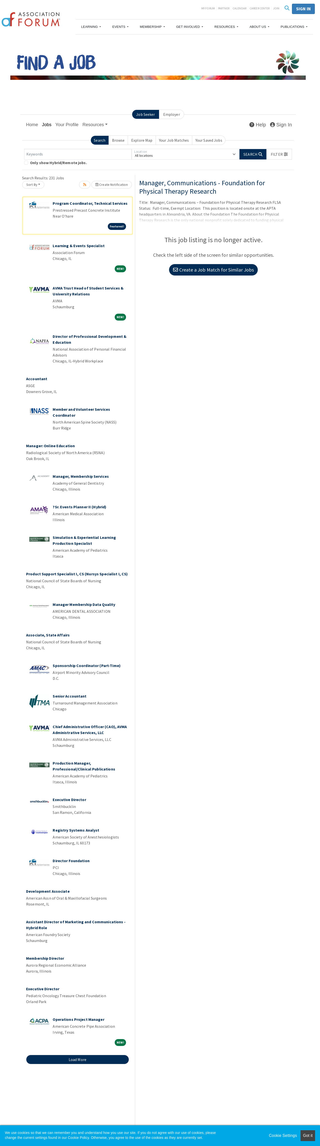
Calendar (239, 8)
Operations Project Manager (78, 1019)
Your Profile (67, 124)
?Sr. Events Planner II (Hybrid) (79, 506)
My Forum (208, 8)
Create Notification (112, 184)
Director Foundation (71, 860)
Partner (223, 8)
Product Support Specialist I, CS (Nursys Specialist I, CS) (77, 573)
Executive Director (69, 799)
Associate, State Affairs (48, 635)
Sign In (281, 124)
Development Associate (48, 891)
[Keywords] (78, 154)
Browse (118, 140)
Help (257, 124)
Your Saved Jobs (208, 140)
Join (276, 8)
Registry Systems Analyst (76, 830)
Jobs (47, 124)
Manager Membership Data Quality (84, 604)
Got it (308, 1135)
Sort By (31, 184)
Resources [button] (93, 124)
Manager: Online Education (50, 445)
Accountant (36, 378)
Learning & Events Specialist (79, 245)
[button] (91, 26)
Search (99, 140)
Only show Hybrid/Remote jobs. (58, 162)
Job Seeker (145, 114)
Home (32, 124)
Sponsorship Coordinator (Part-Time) (86, 665)
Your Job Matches (174, 140)
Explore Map (141, 140)
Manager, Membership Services (81, 476)
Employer (171, 114)
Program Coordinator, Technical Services (90, 203)
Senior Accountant (69, 696)
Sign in (303, 9)
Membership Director (45, 958)
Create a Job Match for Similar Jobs (213, 270)
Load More (77, 1059)
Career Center (260, 8)
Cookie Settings (283, 1135)
